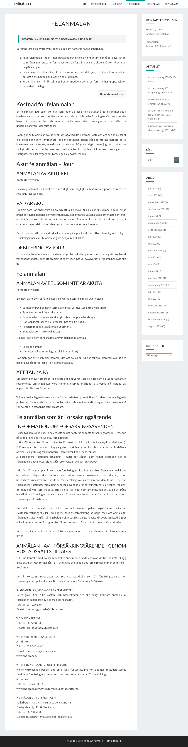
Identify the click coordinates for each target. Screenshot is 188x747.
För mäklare (153, 3)
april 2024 (153, 195)
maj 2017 (153, 298)
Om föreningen (98, 3)
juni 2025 (153, 188)
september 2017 (157, 284)
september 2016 (157, 319)
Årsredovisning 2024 (159, 77)
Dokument (118, 3)
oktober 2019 (155, 250)
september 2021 (157, 209)
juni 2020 (153, 236)
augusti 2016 (155, 326)
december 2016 (156, 312)
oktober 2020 (155, 229)
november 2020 (156, 222)
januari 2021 (154, 216)
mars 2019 (153, 264)
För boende (134, 3)
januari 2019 (154, 271)
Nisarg (117, 740)
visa (121, 94)
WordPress (96, 740)
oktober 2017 (155, 278)
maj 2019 (153, 257)
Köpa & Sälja (171, 3)
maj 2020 (153, 243)
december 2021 (156, 202)
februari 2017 (155, 305)
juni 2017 (153, 291)
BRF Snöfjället (19, 4)
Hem (84, 3)
